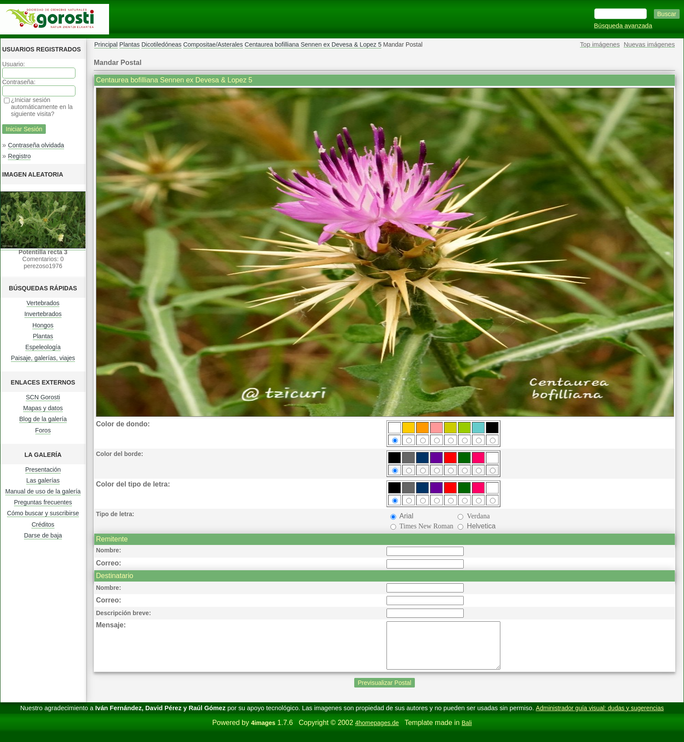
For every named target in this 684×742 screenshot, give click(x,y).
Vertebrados (43, 303)
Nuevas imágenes (649, 44)
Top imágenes (600, 44)
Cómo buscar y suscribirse (43, 513)
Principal (106, 44)
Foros (43, 430)
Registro (19, 156)
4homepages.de (377, 731)
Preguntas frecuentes (43, 502)
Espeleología (43, 347)
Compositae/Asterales (213, 44)
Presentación (43, 469)
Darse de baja (43, 535)
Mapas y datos (43, 408)
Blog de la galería (43, 418)
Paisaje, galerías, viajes (43, 357)
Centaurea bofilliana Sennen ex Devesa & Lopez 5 (313, 44)
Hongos (42, 325)
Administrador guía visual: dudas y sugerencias (599, 717)
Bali (467, 731)
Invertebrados (43, 313)
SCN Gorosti (43, 397)
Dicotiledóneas (161, 44)
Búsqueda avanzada (623, 25)
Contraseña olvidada (36, 145)
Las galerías (42, 480)
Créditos (42, 524)
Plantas (43, 336)
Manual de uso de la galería (43, 491)
